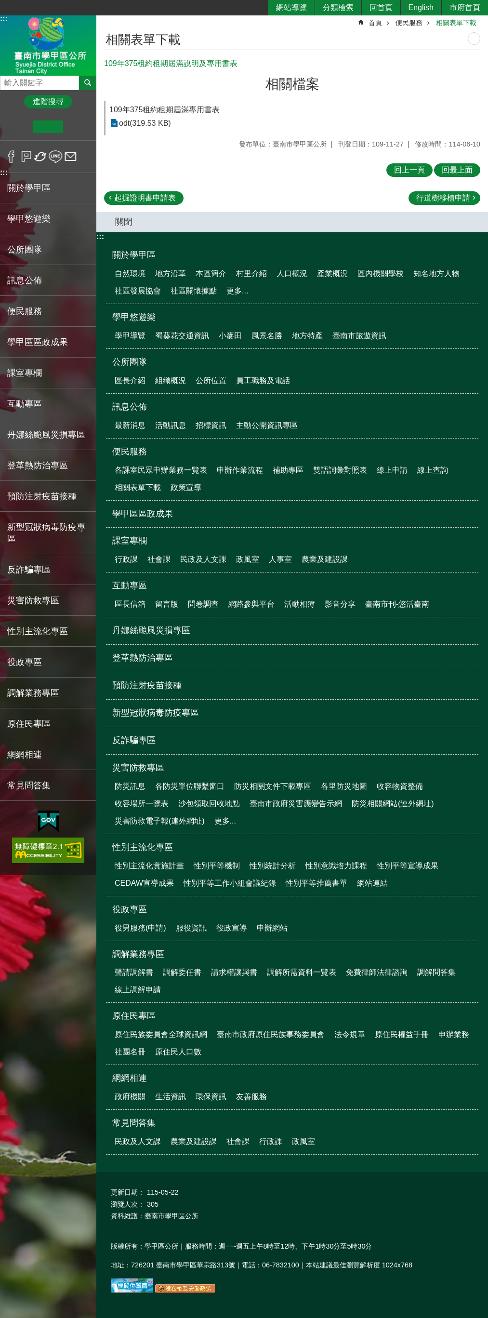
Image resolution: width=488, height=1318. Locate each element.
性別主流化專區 (142, 847)
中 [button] (48, 126)
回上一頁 (409, 170)
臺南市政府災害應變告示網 (296, 803)
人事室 (280, 559)
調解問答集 (436, 972)
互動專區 (129, 585)
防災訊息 (130, 786)
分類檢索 (338, 7)
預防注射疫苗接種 (42, 496)
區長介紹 (130, 380)
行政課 (126, 559)
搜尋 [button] (87, 83)
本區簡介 (211, 273)
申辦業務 (453, 1034)
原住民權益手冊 (402, 1034)
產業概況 (332, 273)
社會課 (159, 559)
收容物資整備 (400, 786)
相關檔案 (292, 84)
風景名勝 (266, 336)
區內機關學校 (380, 273)
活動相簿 (299, 604)
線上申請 (392, 470)
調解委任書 (182, 972)
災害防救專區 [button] (33, 600)
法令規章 (349, 1034)
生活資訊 (170, 1096)
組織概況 (170, 380)
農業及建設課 (325, 559)
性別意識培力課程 (336, 866)
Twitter (40, 156)
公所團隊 (129, 362)
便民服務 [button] (24, 311)
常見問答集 (134, 1123)
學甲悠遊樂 (134, 317)
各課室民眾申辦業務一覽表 (161, 470)
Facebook (11, 156)
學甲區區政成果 (37, 342)
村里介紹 (251, 273)
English (421, 7)
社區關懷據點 (194, 291)
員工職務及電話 (263, 380)
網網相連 (129, 1078)
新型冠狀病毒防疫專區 (46, 533)
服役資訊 (191, 928)
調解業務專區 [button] (33, 693)
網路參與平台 (251, 604)
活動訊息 (170, 425)
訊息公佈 (129, 407)
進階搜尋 (48, 101)
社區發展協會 (138, 291)
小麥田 (230, 336)
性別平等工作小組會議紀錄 (230, 883)
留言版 (166, 604)
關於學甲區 (134, 255)
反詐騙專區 (29, 569)
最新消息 (130, 425)
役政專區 (129, 909)
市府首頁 (464, 7)
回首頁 (381, 7)
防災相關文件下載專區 (272, 786)
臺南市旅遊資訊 (359, 336)
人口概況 (292, 273)
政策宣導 (186, 487)
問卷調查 (203, 604)
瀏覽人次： (128, 1204)
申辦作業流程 (240, 470)
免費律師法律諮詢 (377, 972)
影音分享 (340, 604)
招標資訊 (211, 425)
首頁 (375, 23)
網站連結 (372, 883)
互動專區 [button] (24, 404)
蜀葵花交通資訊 (182, 336)
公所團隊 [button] (24, 249)
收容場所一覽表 (142, 803)
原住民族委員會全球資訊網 (161, 1034)
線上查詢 (432, 470)
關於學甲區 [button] (29, 188)
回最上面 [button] (457, 170)
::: (4, 18)
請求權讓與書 (234, 972)
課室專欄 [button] (24, 373)
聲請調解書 (134, 972)
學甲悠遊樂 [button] (29, 219)
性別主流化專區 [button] (37, 631)
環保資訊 (211, 1096)
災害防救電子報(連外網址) (160, 821)
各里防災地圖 (344, 786)
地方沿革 (170, 273)
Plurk (26, 156)
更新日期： (128, 1192)
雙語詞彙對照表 (340, 470)
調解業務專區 (138, 954)
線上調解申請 (138, 989)
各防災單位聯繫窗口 (189, 786)
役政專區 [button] (24, 662)
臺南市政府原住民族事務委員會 (271, 1034)
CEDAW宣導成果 (144, 883)
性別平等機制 (217, 866)
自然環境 (130, 273)
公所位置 (211, 380)
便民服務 (409, 23)
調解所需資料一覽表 (301, 972)
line (55, 156)
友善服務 (251, 1096)
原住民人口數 (178, 1052)
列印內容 (474, 38)
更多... (237, 291)
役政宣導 (231, 928)
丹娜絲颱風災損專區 (46, 434)
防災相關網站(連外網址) (393, 803)
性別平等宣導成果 (407, 866)
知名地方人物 (436, 273)
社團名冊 (130, 1052)
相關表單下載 (456, 23)
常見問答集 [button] (29, 785)
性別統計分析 (273, 866)
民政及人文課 (203, 559)
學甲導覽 (130, 336)
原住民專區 (134, 1016)
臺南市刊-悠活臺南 (397, 604)
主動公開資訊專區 (267, 425)
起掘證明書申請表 (145, 198)
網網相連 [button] (24, 754)
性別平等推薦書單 (316, 883)
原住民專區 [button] (29, 724)
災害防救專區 (138, 767)
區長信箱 (130, 604)
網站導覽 (291, 7)
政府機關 (130, 1096)
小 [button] (18, 126)
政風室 (247, 559)
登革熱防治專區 (37, 465)
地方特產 (307, 336)
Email (70, 156)
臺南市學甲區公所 (48, 45)
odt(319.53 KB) (145, 123)
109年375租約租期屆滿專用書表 (164, 110)
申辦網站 (272, 928)
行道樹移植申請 (443, 198)
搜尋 (7, 80)
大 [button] (77, 126)
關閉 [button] (123, 221)
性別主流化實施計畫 (149, 866)
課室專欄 (129, 541)
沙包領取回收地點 (209, 803)
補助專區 (288, 470)
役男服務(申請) (140, 928)
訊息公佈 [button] (24, 280)
